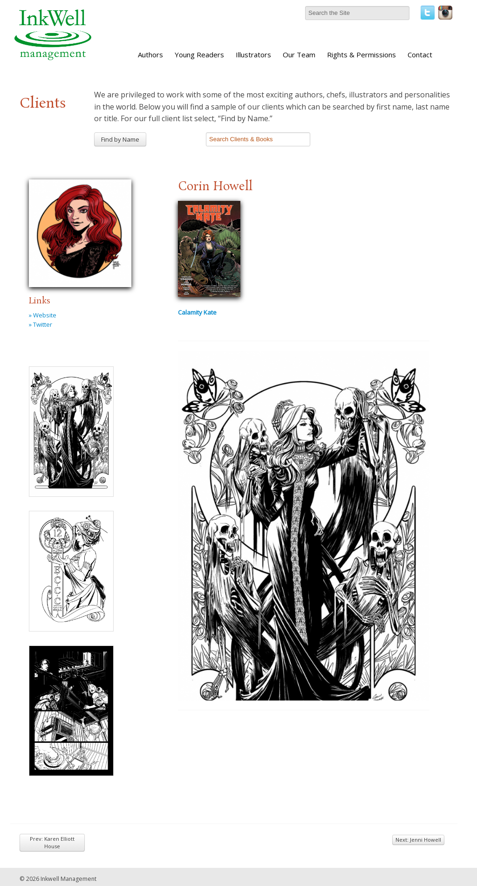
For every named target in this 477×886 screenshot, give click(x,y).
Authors (150, 54)
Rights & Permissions (361, 54)
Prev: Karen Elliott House (52, 842)
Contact (420, 54)
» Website (42, 315)
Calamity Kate (197, 312)
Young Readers (199, 54)
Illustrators (253, 54)
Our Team (299, 54)
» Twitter (40, 324)
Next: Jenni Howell (418, 839)
